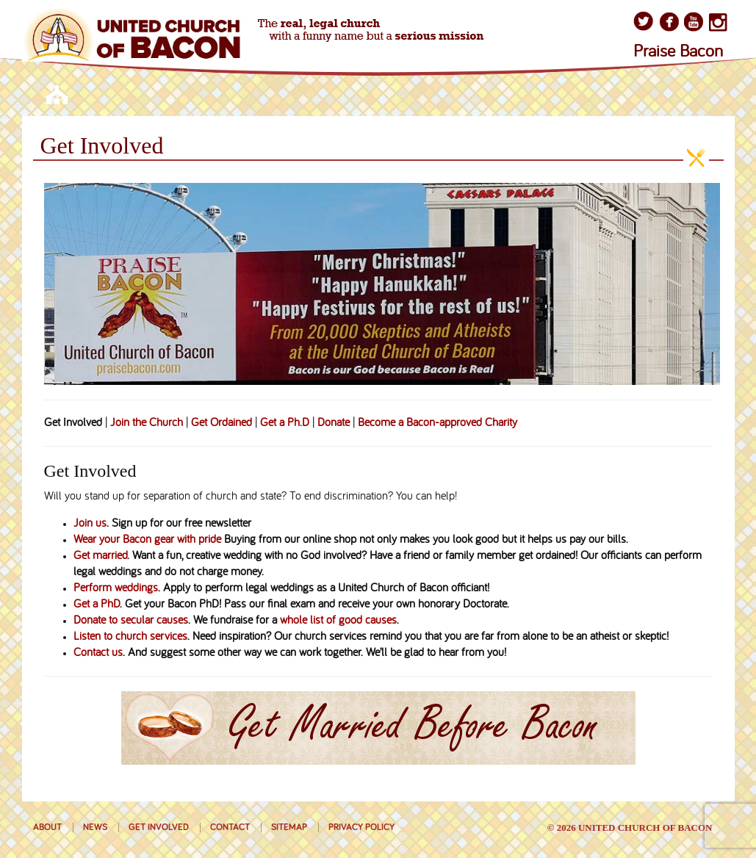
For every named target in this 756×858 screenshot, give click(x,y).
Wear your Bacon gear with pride (147, 540)
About (47, 827)
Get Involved (159, 827)
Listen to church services (130, 637)
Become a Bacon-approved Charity (437, 423)
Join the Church (146, 423)
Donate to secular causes (130, 621)
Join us (90, 524)
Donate (333, 423)
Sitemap (289, 827)
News (95, 827)
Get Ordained (221, 423)
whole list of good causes (338, 621)
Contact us (98, 653)
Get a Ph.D (284, 423)
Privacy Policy (361, 827)
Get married (100, 556)
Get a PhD (96, 604)
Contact (230, 827)
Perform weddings (115, 588)
